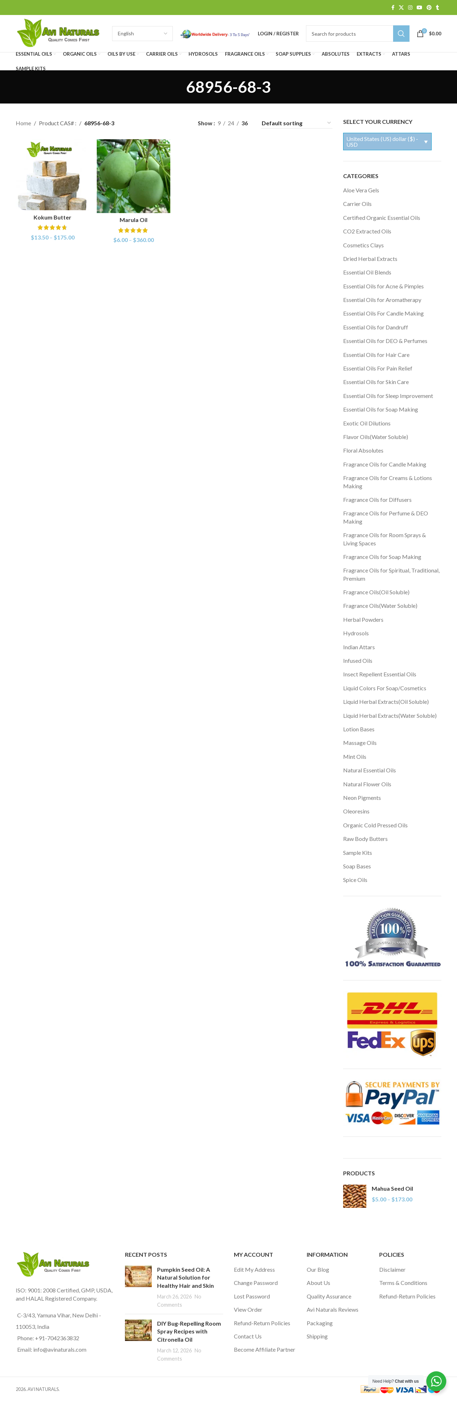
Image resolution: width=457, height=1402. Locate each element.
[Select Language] (142, 33)
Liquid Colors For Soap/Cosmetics (384, 688)
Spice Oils (355, 879)
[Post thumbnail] (138, 1287)
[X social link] (401, 7)
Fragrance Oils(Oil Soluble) (376, 592)
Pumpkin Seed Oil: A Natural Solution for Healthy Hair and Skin (185, 1277)
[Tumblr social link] (437, 7)
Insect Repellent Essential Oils (379, 674)
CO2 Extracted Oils (367, 231)
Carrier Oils (357, 203)
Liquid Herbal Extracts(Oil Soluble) (386, 701)
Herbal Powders (363, 619)
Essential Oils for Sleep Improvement (388, 395)
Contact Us (248, 1336)
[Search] (358, 33)
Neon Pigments (362, 797)
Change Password (256, 1282)
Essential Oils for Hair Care (376, 354)
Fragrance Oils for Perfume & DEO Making (385, 517)
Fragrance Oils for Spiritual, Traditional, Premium (391, 574)
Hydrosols (356, 633)
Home (23, 123)
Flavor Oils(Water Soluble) (375, 436)
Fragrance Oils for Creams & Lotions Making (387, 481)
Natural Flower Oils (367, 784)
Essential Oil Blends (367, 272)
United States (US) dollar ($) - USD (382, 141)
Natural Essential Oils (369, 770)
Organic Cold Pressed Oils (375, 825)
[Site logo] (60, 32)
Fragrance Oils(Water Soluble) (380, 605)
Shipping (317, 1336)
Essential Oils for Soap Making (380, 409)
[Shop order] (296, 123)
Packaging (320, 1323)
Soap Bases (357, 866)
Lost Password (252, 1296)
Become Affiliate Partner (264, 1349)
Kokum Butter (52, 217)
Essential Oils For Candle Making (383, 313)
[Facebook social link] (393, 7)
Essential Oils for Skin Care (376, 381)
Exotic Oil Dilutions (367, 423)
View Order (248, 1309)
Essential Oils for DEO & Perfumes (385, 340)
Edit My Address (254, 1269)
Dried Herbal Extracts (370, 258)
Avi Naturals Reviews (332, 1309)
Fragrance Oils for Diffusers (377, 499)
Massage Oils (360, 742)
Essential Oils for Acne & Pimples (383, 286)
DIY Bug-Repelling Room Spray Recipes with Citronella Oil (189, 1331)
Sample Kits (357, 852)
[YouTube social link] (420, 7)
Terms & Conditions (403, 1282)
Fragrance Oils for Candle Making (384, 464)
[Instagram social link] (410, 7)
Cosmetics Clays (363, 245)
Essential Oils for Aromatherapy (382, 299)
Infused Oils (357, 660)
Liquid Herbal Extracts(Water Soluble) (390, 715)
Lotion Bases (359, 729)
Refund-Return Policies (262, 1323)
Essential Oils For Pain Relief (377, 368)
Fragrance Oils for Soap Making (382, 556)
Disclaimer (392, 1269)
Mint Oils (354, 756)
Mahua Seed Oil (392, 1188)
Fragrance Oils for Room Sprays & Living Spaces (384, 538)
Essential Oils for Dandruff (375, 327)
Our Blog (318, 1269)
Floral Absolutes (363, 450)
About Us (318, 1282)
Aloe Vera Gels (361, 190)
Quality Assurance (329, 1296)
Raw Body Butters (365, 838)
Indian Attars (359, 647)
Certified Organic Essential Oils (381, 217)
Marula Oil (133, 219)
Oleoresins (356, 811)
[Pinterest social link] (429, 7)
